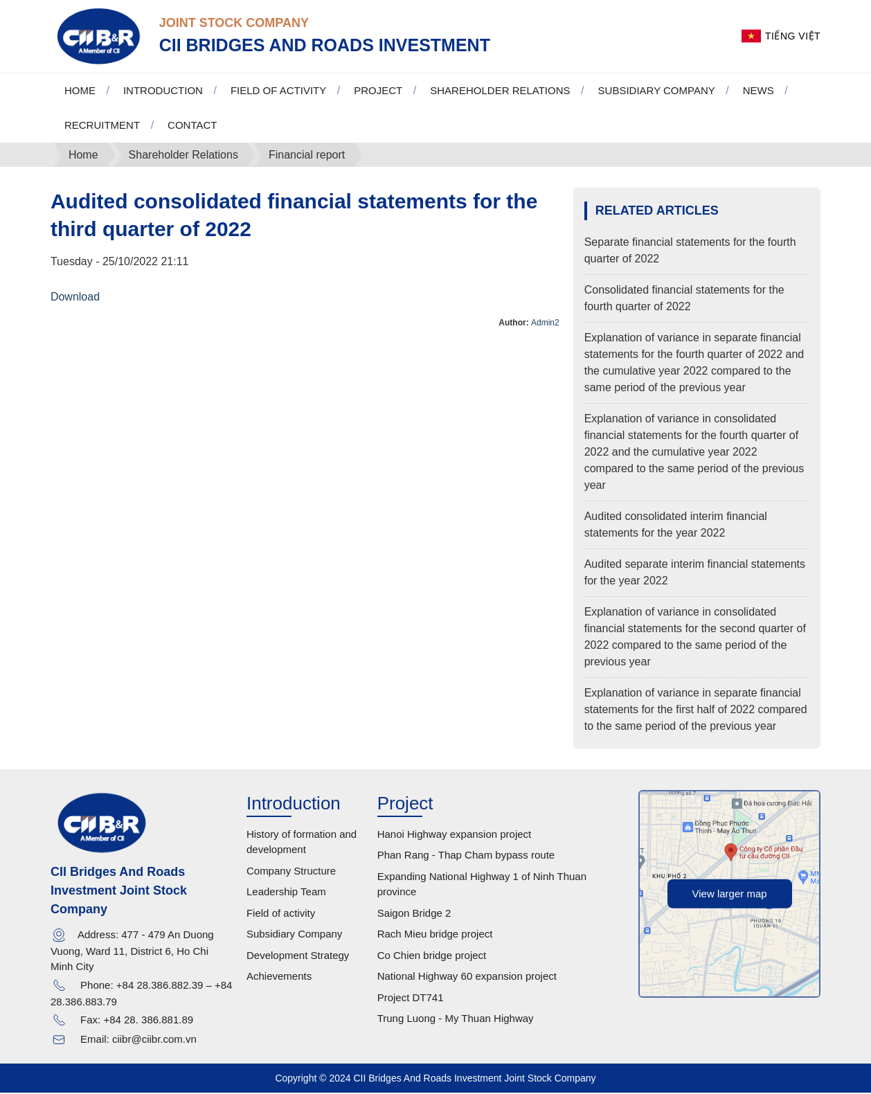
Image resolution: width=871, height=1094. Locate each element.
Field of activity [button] (278, 91)
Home (80, 91)
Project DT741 (410, 998)
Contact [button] (192, 126)
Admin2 (545, 323)
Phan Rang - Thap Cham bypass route (466, 856)
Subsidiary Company (294, 935)
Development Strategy (297, 956)
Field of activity (280, 914)
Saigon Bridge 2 (414, 914)
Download (75, 297)
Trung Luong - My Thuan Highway (455, 1019)
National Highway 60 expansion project (467, 977)
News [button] (758, 91)
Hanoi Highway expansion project (454, 835)
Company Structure (291, 871)
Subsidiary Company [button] (656, 91)
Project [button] (378, 91)
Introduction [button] (163, 91)
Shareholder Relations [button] (500, 91)
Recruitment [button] (102, 126)
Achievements (279, 977)
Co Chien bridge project (432, 956)
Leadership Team (286, 893)
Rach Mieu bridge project (435, 935)
